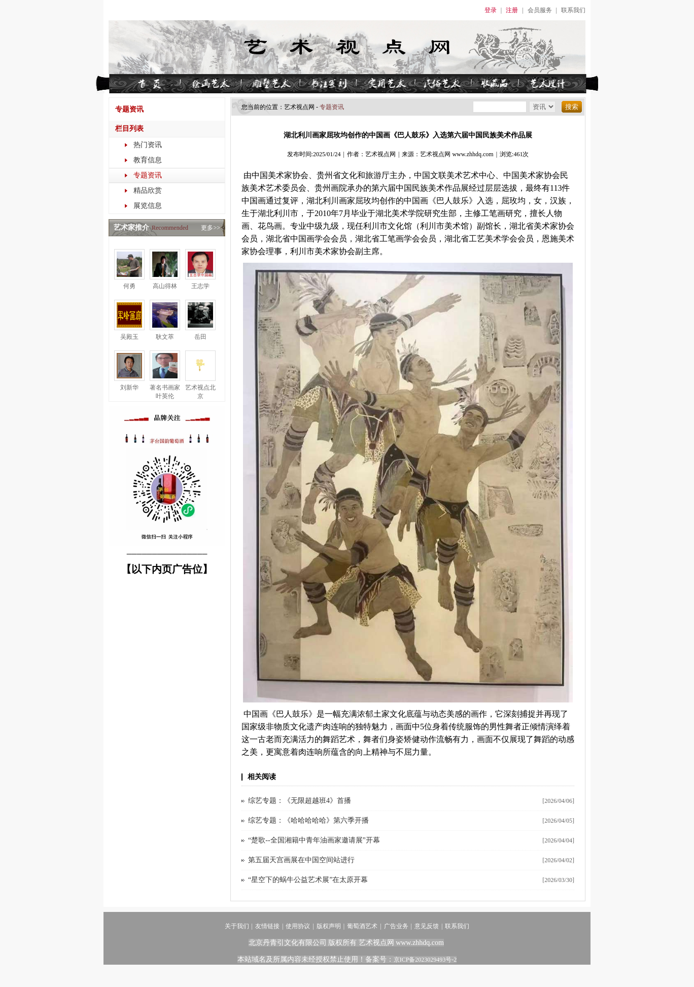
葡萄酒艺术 (362, 926)
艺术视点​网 (299, 107)
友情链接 (267, 926)
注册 (512, 10)
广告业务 (396, 926)
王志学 (200, 286)
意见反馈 (426, 926)
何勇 (129, 286)
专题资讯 (147, 175)
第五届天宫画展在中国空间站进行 (301, 860)
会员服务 (540, 10)
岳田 (200, 336)
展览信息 (147, 205)
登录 (490, 10)
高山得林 (165, 286)
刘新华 (129, 387)
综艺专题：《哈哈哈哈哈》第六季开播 (308, 820)
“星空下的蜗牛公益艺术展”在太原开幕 (308, 880)
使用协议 (298, 926)
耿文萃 (165, 336)
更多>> (210, 227)
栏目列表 (129, 128)
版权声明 (329, 926)
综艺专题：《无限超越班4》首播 (299, 800)
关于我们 (237, 926)
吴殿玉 (129, 336)
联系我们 (573, 10)
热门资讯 (147, 145)
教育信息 (147, 160)
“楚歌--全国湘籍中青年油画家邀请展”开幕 (314, 840)
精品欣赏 (147, 190)
